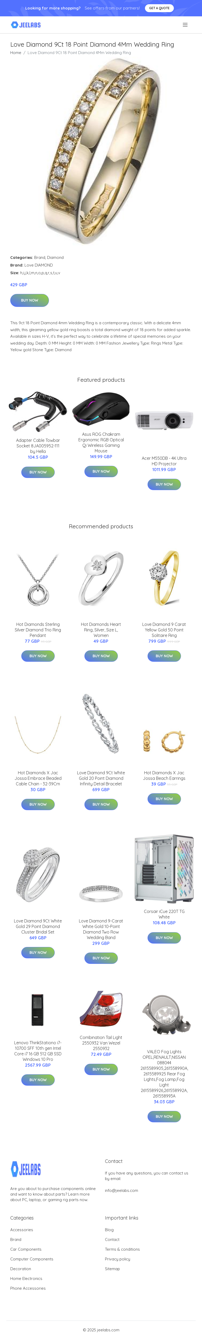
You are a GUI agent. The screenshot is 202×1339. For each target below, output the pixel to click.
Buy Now (29, 300)
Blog (109, 1229)
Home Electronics (26, 1278)
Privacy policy (117, 1258)
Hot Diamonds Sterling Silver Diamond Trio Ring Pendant (38, 630)
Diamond (55, 257)
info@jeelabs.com (121, 1190)
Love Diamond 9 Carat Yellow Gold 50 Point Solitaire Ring (164, 630)
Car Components (26, 1249)
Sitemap (112, 1268)
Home (15, 52)
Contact (112, 1239)
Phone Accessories (28, 1288)
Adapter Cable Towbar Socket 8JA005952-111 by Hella (38, 446)
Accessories (21, 1229)
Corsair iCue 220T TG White (164, 914)
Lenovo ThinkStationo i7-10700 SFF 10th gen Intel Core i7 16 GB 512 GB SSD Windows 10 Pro (38, 1051)
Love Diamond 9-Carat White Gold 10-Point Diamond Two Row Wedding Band (101, 929)
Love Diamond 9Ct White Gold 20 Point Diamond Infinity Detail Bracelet (101, 778)
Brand (39, 257)
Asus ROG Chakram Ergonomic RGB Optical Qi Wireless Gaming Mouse (101, 442)
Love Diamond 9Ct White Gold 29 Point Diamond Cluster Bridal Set (38, 926)
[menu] (185, 25)
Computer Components (31, 1258)
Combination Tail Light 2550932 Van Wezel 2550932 (101, 1043)
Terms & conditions (122, 1249)
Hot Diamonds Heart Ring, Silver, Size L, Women (101, 630)
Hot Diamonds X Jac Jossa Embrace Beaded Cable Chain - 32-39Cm (38, 778)
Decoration (20, 1268)
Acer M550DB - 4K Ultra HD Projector (164, 461)
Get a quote (159, 8)
